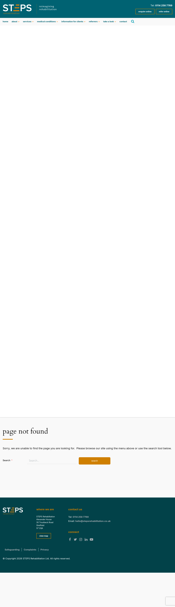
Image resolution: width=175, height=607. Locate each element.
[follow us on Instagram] (80, 539)
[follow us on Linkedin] (86, 539)
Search (6, 460)
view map (43, 536)
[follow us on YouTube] (91, 539)
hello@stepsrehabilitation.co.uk (93, 521)
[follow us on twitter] (75, 539)
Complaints (30, 549)
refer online (164, 11)
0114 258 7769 (163, 5)
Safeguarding (12, 549)
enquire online (144, 11)
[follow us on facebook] (70, 539)
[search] (132, 21)
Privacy (45, 549)
